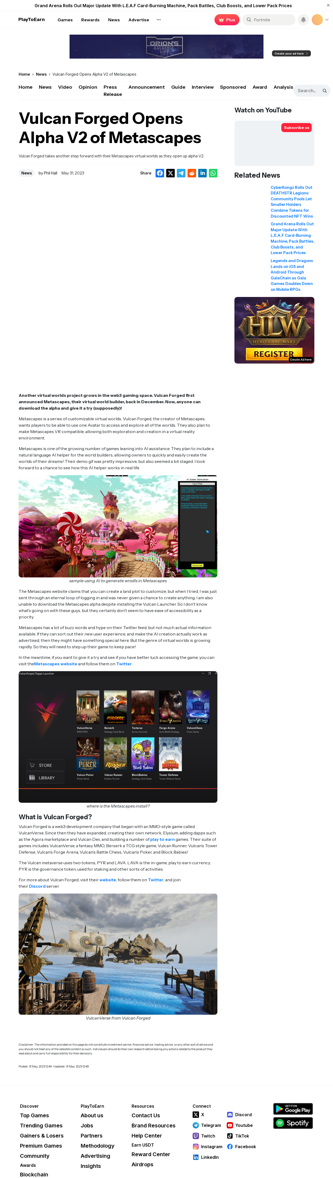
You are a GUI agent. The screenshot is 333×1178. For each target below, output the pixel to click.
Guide (178, 87)
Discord (37, 886)
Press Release (113, 90)
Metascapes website (55, 663)
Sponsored (233, 87)
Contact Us (146, 1115)
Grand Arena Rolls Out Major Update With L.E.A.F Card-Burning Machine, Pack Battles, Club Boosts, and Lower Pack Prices (163, 5)
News (45, 87)
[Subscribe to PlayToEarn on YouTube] (296, 127)
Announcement (146, 87)
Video (65, 87)
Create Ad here (301, 359)
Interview (203, 87)
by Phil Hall (48, 173)
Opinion (88, 87)
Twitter (124, 663)
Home (26, 87)
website (107, 879)
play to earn (162, 839)
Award (260, 87)
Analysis (283, 87)
